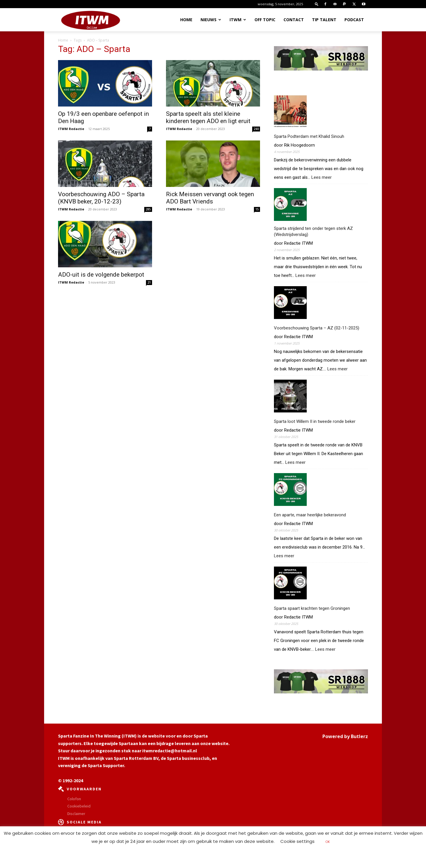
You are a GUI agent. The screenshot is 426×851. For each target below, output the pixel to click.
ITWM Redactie (71, 129)
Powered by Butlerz (345, 736)
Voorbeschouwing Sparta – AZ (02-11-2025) (316, 328)
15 (257, 209)
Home (186, 19)
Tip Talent (324, 19)
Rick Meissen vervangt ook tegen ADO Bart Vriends (210, 198)
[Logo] (90, 20)
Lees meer (321, 177)
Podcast (354, 19)
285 (148, 209)
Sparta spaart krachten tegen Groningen (312, 608)
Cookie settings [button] (297, 841)
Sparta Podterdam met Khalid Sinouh (309, 136)
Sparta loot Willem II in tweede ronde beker (314, 421)
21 (149, 282)
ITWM (238, 19)
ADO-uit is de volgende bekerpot (101, 274)
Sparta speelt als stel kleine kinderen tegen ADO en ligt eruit (208, 117)
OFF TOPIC (264, 19)
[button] (316, 4)
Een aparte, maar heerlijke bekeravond (310, 515)
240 (256, 129)
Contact (294, 19)
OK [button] (327, 841)
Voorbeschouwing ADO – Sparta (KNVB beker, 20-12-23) (101, 198)
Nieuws (211, 19)
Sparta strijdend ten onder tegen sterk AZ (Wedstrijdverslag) (313, 231)
